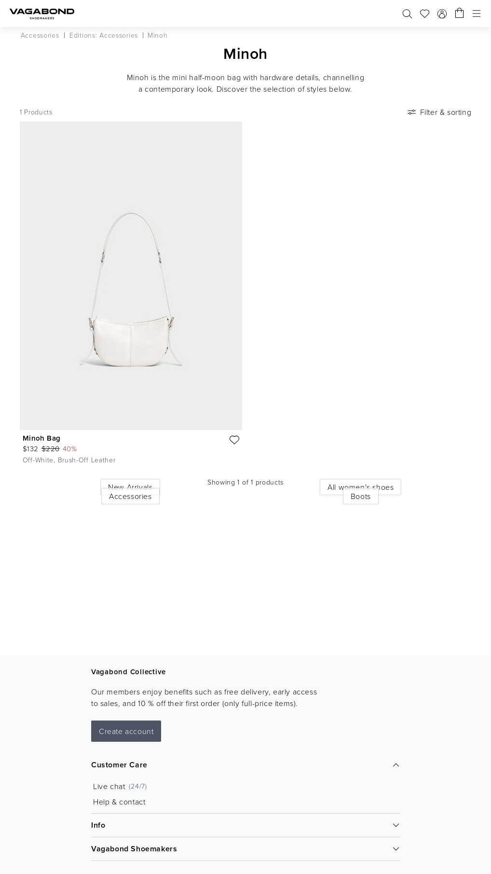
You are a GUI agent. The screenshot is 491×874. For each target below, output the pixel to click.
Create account (126, 731)
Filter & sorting (439, 112)
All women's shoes (360, 487)
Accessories (130, 496)
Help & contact (119, 801)
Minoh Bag (42, 438)
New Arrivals (130, 487)
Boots (361, 496)
